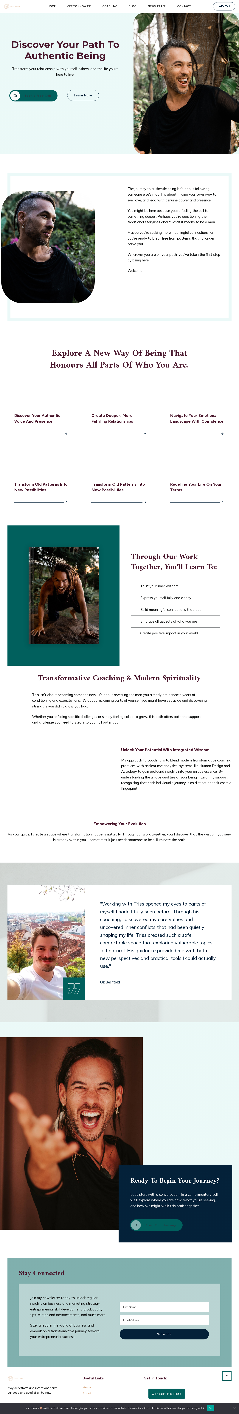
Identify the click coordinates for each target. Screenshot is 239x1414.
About (87, 1387)
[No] (234, 1408)
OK (210, 1408)
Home (87, 1381)
